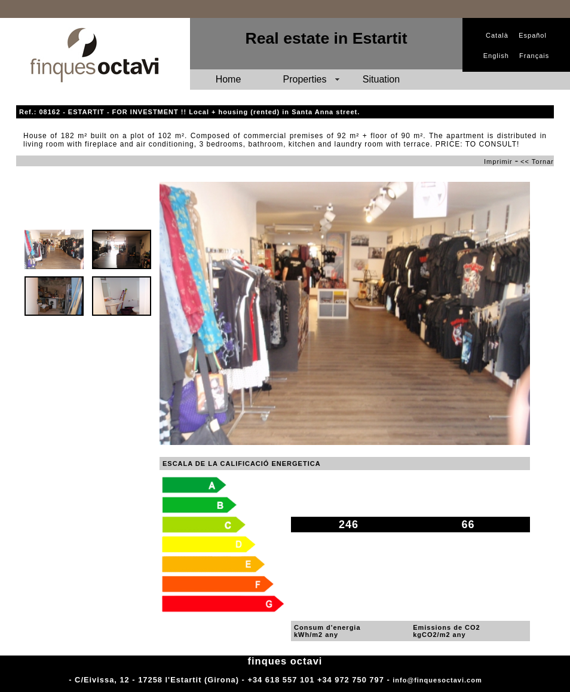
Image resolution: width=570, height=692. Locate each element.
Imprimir (498, 161)
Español (533, 35)
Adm (493, 680)
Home (228, 79)
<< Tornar (537, 161)
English (496, 55)
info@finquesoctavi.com (437, 680)
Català (497, 35)
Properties (305, 79)
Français (534, 55)
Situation (381, 79)
